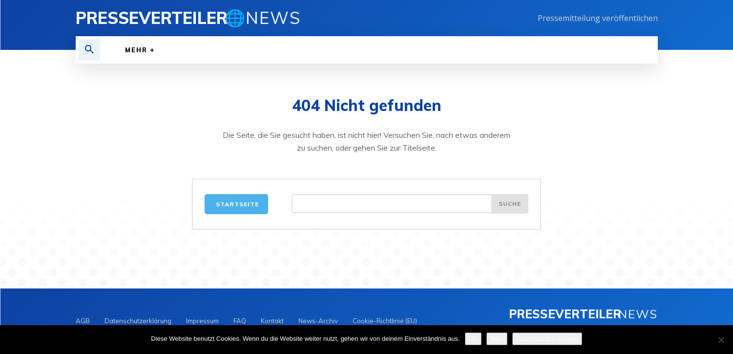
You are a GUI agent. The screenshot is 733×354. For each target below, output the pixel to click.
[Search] (509, 206)
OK (473, 338)
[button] (89, 50)
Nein (496, 338)
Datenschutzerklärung (547, 338)
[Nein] (721, 340)
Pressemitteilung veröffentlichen (598, 18)
